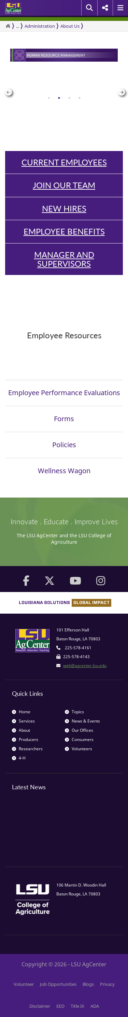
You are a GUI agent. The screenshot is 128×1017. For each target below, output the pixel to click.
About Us (70, 26)
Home (21, 712)
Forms (64, 418)
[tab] (48, 98)
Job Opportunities (58, 984)
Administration (40, 26)
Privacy (107, 984)
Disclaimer (39, 1006)
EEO (60, 1006)
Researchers (27, 749)
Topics (74, 712)
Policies (64, 444)
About (21, 730)
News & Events (82, 721)
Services (23, 721)
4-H (19, 758)
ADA (94, 1006)
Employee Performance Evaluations (64, 392)
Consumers (79, 739)
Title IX (77, 1006)
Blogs (88, 984)
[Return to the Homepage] (8, 26)
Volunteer (24, 984)
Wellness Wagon (64, 470)
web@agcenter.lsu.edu (84, 665)
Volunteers (78, 749)
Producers (25, 739)
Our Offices (79, 730)
